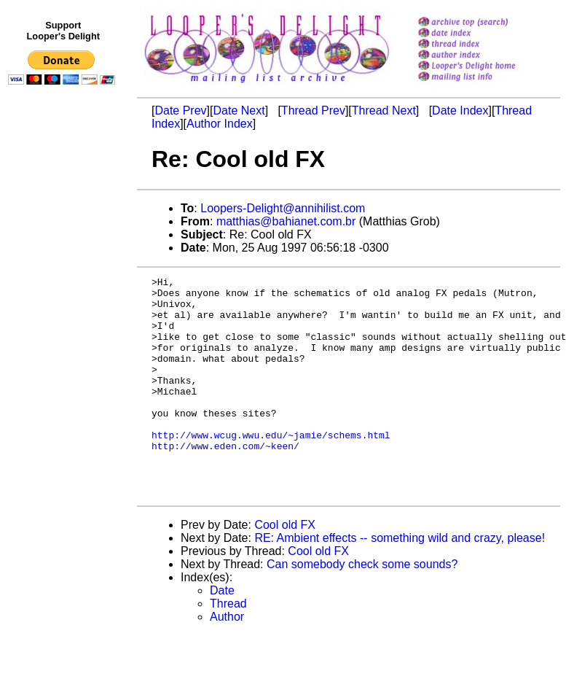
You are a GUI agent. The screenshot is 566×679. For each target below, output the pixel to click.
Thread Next (384, 110)
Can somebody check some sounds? (362, 608)
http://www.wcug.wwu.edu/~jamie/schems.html (271, 467)
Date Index (460, 110)
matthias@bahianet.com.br (285, 221)
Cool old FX (284, 568)
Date (222, 634)
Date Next (238, 110)
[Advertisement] (64, 391)
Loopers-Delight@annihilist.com (282, 208)
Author (227, 660)
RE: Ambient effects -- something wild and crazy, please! (399, 581)
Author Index (219, 123)
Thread (228, 647)
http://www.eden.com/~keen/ (225, 480)
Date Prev (180, 110)
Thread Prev (313, 110)
